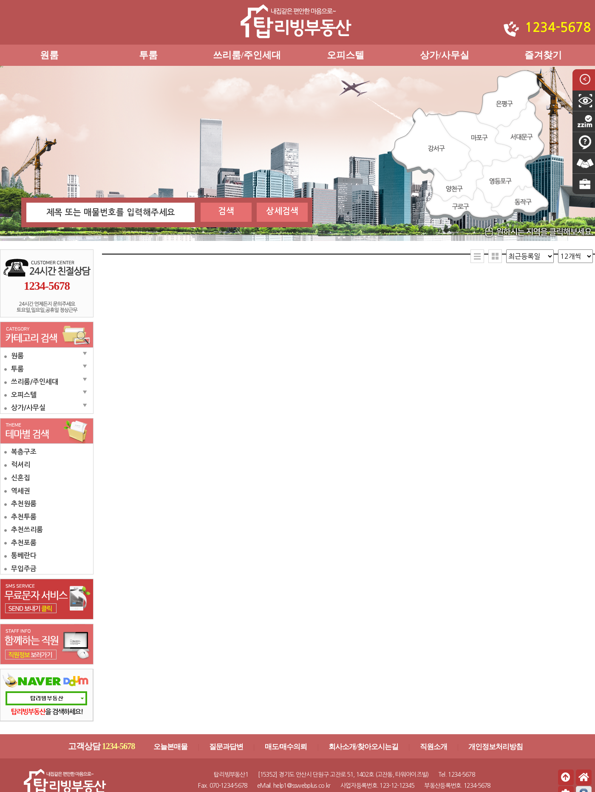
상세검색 (282, 211)
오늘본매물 (170, 747)
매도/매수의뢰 (286, 747)
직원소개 (433, 747)
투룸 (148, 55)
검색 (226, 211)
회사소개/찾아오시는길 (363, 747)
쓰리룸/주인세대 (247, 55)
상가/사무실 (444, 55)
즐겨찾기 (543, 55)
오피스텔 (345, 55)
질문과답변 (226, 747)
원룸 (49, 55)
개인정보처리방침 (495, 747)
